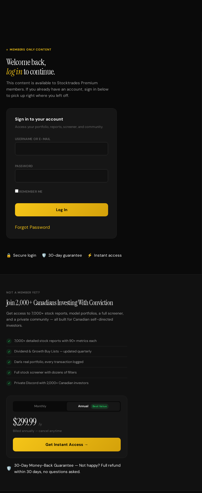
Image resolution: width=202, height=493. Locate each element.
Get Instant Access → (67, 444)
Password (24, 166)
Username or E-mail (33, 139)
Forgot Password (32, 227)
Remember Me (29, 191)
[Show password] (99, 178)
